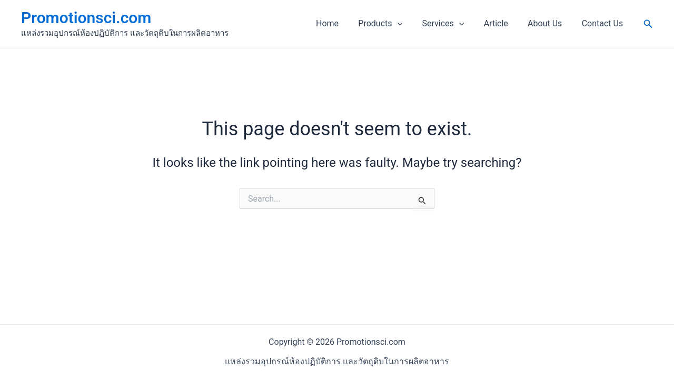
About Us (549, 23)
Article (503, 23)
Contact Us (604, 23)
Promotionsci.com (86, 17)
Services (453, 24)
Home (342, 23)
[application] (409, 24)
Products (393, 24)
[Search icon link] (648, 24)
